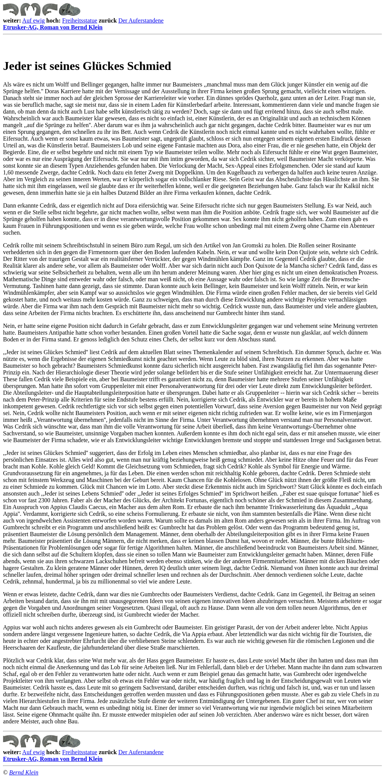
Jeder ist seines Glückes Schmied (87, 66)
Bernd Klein (23, 772)
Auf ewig (33, 20)
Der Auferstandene (141, 20)
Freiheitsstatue (79, 20)
